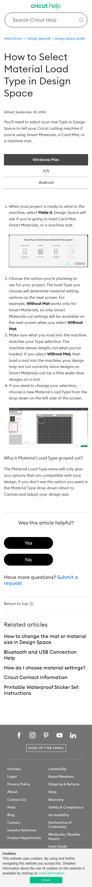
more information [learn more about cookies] (51, 873)
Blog (11, 815)
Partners (14, 769)
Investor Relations (21, 830)
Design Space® (39, 38)
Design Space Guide (70, 38)
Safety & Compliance (65, 807)
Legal (12, 776)
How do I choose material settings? (44, 668)
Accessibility (58, 815)
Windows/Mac (46, 159)
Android (46, 182)
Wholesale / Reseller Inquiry (64, 836)
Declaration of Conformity (60, 824)
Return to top (18, 603)
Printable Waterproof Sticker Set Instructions (41, 690)
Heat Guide (57, 846)
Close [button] (46, 880)
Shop (52, 792)
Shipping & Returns (63, 784)
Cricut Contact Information (35, 677)
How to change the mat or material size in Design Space (45, 639)
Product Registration (24, 838)
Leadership (57, 769)
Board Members (61, 776)
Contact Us (16, 799)
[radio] (28, 543)
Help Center (13, 38)
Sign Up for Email (46, 748)
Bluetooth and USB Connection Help (40, 655)
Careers (13, 822)
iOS (46, 170)
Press (11, 807)
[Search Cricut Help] (46, 20)
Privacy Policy (18, 784)
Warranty (56, 799)
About (12, 792)
